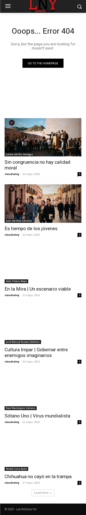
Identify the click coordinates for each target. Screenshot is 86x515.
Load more (43, 493)
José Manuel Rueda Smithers (23, 341)
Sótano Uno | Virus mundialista (37, 416)
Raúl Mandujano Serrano (20, 408)
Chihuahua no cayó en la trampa (38, 476)
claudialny (12, 174)
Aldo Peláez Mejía (16, 281)
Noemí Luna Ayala (16, 468)
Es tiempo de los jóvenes (31, 228)
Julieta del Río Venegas (19, 154)
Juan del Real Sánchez (19, 220)
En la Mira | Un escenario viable (38, 289)
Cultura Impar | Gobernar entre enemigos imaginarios (36, 352)
